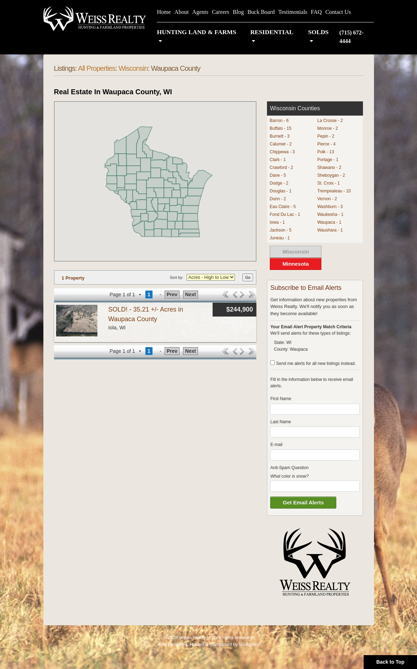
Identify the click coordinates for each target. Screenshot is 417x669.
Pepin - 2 (325, 136)
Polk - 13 (325, 151)
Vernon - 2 (327, 198)
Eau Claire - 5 (282, 206)
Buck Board (261, 12)
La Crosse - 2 (330, 120)
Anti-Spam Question (289, 467)
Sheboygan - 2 (331, 175)
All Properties (96, 68)
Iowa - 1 (277, 222)
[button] (200, 36)
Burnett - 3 (279, 136)
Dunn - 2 (277, 198)
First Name (280, 398)
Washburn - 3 (330, 206)
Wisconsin (133, 68)
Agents (200, 12)
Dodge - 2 (278, 183)
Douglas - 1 (280, 191)
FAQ (316, 12)
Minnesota (295, 264)
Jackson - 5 (280, 230)
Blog (238, 12)
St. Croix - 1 (328, 183)
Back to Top (390, 662)
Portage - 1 (327, 159)
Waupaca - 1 (329, 222)
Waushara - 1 (330, 230)
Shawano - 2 (329, 167)
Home (164, 12)
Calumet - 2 (280, 144)
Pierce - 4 (326, 144)
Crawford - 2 (281, 167)
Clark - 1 (277, 159)
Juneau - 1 (279, 237)
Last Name (280, 421)
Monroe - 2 (327, 128)
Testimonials (293, 12)
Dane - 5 (277, 175)
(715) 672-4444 (352, 37)
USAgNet (248, 644)
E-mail (276, 444)
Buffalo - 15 (280, 128)
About (182, 12)
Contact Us (338, 12)
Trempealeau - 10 (334, 191)
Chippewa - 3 (282, 151)
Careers (220, 12)
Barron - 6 (278, 120)
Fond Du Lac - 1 (284, 214)
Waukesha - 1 (330, 214)
